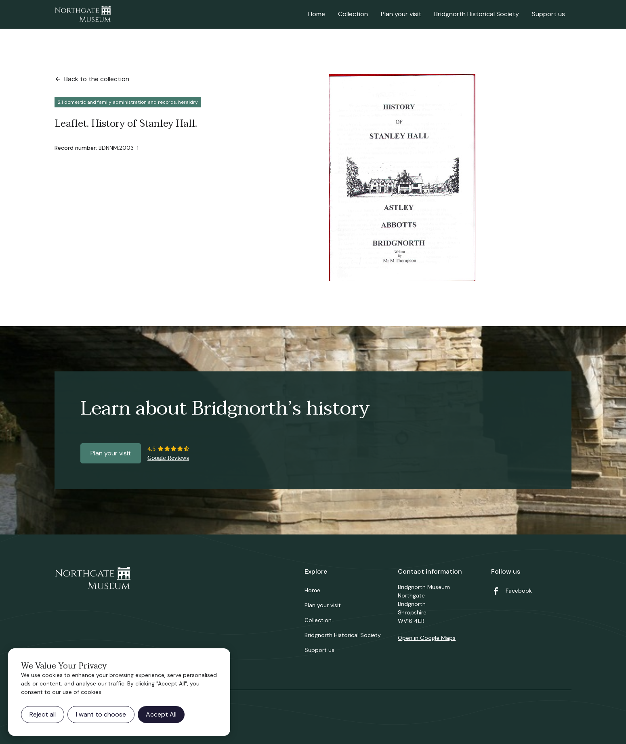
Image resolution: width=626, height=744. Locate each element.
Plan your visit (401, 14)
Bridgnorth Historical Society (476, 14)
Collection (353, 14)
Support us (548, 14)
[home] (83, 14)
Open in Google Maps (427, 637)
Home (316, 14)
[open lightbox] (402, 177)
